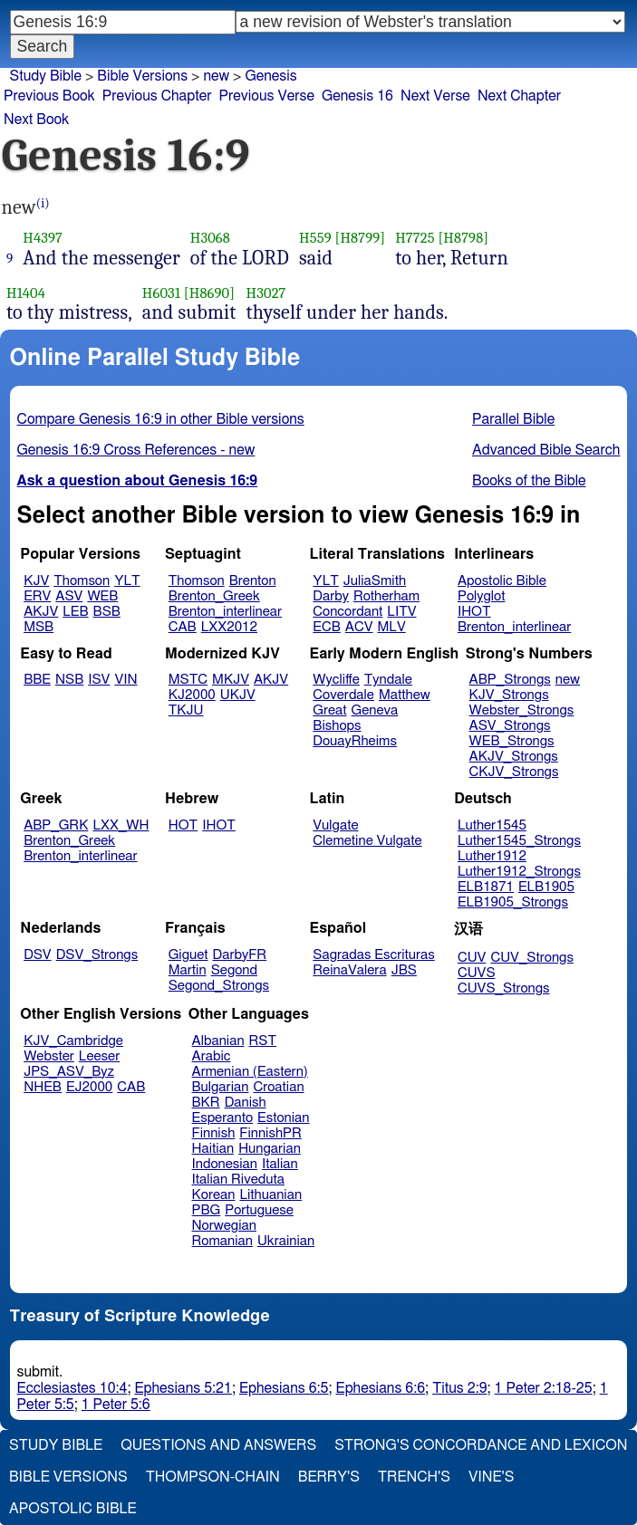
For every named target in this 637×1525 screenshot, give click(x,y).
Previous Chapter (157, 96)
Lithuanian (270, 1195)
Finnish (214, 1133)
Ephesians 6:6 (381, 1388)
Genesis (270, 76)
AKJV (41, 612)
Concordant (347, 612)
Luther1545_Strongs (519, 841)
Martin (188, 970)
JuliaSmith (374, 581)
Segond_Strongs (219, 986)
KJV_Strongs (509, 695)
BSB (107, 612)
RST (263, 1041)
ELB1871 (486, 887)
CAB (183, 627)
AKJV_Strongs (513, 756)
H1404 (25, 293)
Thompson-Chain (213, 1477)
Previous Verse (266, 96)
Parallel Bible (513, 419)
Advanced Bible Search (546, 450)
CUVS (477, 973)
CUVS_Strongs (504, 988)
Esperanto (223, 1118)
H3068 (210, 237)
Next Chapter (519, 96)
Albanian (218, 1041)
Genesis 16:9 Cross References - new (136, 450)
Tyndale (388, 679)
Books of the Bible (529, 481)
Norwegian (224, 1225)
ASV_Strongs (510, 726)
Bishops (337, 726)
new (567, 679)
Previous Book (49, 96)
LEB (75, 612)
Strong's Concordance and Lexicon (480, 1445)
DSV (38, 955)
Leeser (99, 1056)
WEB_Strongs (512, 741)
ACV (359, 627)
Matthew (404, 695)
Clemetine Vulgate (367, 841)
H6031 (161, 293)
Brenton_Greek (214, 596)
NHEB (43, 1087)
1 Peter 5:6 (116, 1404)
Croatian (278, 1087)
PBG (206, 1210)
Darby (331, 596)
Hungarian (269, 1149)
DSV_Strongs (97, 955)
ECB (326, 627)
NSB (69, 679)
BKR (206, 1102)
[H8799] (360, 237)
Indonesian (225, 1164)
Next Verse (435, 96)
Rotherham (386, 596)
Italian (280, 1164)
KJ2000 (192, 695)
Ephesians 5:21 (182, 1388)
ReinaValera (349, 970)
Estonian (283, 1118)
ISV (99, 679)
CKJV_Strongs (514, 772)
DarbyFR (240, 955)
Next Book (36, 119)
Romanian (222, 1241)
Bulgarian (220, 1087)
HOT (183, 825)
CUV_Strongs (531, 957)
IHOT (474, 612)
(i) (43, 203)
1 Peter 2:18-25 (544, 1388)
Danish (245, 1102)
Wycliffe (336, 679)
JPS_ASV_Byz (69, 1072)
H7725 (414, 237)
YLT (127, 581)
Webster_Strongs (521, 710)
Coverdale (343, 695)
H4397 (43, 237)
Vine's (491, 1477)
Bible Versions (142, 76)
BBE (37, 679)
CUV (472, 957)
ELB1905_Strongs (513, 902)
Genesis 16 (357, 96)
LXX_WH (120, 825)
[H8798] (463, 237)
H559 (315, 237)
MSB (38, 627)
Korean (214, 1195)
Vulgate (335, 825)
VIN (125, 679)
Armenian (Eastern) (250, 1072)
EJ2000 (89, 1087)
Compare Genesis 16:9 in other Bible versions (160, 419)
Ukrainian (285, 1241)
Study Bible (46, 76)
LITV (401, 612)
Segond (234, 970)
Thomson (81, 581)
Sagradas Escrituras (373, 955)
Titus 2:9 (459, 1388)
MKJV (230, 679)
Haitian (213, 1149)
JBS (404, 970)
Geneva (375, 710)
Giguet (188, 955)
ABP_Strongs (510, 679)
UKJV (238, 695)
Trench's (414, 1477)
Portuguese (259, 1210)
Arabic (211, 1056)
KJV (36, 581)
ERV (37, 596)
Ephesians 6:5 (284, 1388)
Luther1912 (492, 856)
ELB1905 (546, 887)
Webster (49, 1056)
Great (329, 710)
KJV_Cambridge (73, 1041)
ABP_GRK (56, 825)
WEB (102, 596)
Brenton (252, 581)
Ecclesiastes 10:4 (72, 1388)
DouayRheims (355, 741)
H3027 (266, 293)
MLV (391, 627)
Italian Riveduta (238, 1179)
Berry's (329, 1477)
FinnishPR (270, 1133)
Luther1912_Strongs (519, 871)
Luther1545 (492, 825)
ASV (68, 596)
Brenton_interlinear (225, 612)
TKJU (186, 710)
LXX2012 (229, 627)
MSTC (188, 679)
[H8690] (209, 293)
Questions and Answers (218, 1445)
